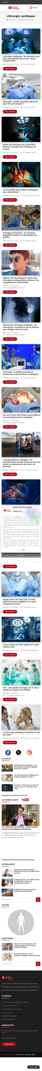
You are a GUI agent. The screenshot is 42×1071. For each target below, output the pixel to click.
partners (18, 517)
